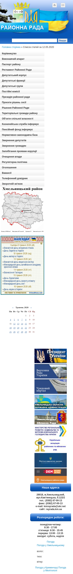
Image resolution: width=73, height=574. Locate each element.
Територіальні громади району (20, 113)
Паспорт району (11, 64)
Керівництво (9, 53)
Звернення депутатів (14, 140)
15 (26, 323)
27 (18, 332)
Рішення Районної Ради (15, 107)
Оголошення (9, 167)
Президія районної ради (16, 97)
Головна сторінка (11, 47)
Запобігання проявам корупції (19, 151)
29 (26, 332)
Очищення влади (12, 156)
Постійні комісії (11, 91)
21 (22, 328)
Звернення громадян (14, 145)
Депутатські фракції (13, 80)
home (54, 5)
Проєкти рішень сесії (14, 102)
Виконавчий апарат (13, 59)
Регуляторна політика (14, 162)
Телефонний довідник (15, 178)
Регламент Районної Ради (17, 69)
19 (14, 328)
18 (10, 328)
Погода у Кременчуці (46, 567)
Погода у (50, 545)
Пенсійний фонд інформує (17, 129)
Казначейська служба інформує (20, 124)
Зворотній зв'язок (12, 183)
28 (22, 332)
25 (10, 332)
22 (26, 328)
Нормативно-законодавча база (20, 135)
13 (18, 323)
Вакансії (6, 173)
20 (18, 328)
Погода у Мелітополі (54, 569)
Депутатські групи (12, 86)
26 (14, 332)
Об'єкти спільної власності (17, 118)
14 (22, 323)
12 (14, 323)
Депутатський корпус (14, 75)
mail (63, 5)
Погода (51, 541)
